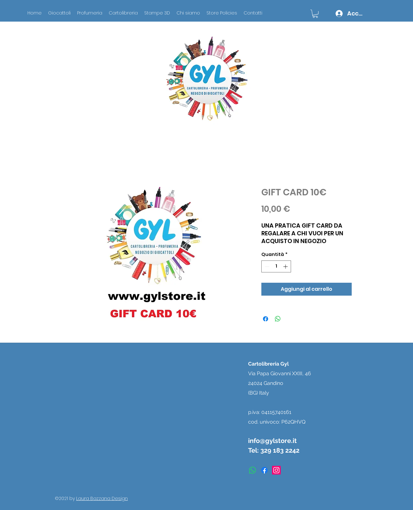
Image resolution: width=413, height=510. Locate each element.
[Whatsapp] (252, 470)
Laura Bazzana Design (102, 498)
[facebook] (264, 470)
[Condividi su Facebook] (265, 319)
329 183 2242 (279, 450)
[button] (315, 14)
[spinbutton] (276, 266)
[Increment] (286, 266)
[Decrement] (266, 266)
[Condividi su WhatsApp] (278, 319)
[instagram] (276, 470)
